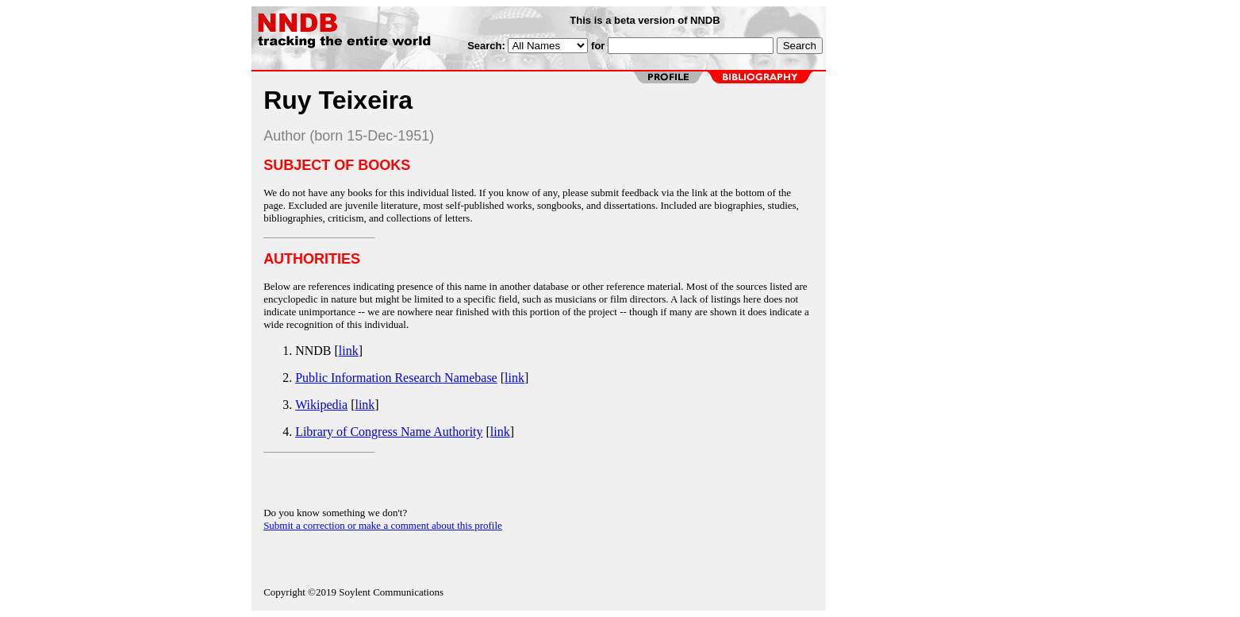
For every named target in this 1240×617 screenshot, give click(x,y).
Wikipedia (321, 404)
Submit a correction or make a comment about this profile (382, 525)
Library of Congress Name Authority (388, 431)
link (349, 350)
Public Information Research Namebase (396, 377)
